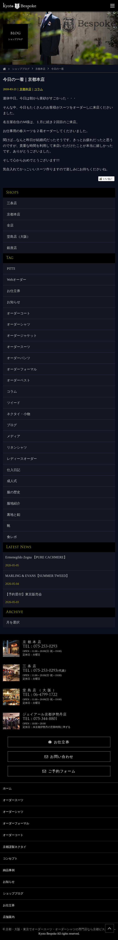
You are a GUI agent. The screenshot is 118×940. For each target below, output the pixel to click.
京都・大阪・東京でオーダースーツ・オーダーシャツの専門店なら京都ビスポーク (59, 929)
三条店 (12, 203)
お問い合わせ (59, 757)
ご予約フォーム (58, 771)
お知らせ (13, 302)
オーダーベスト (18, 380)
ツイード (13, 402)
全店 (10, 225)
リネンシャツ (17, 447)
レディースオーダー (22, 458)
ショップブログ (21, 68)
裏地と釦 (13, 514)
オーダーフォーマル (22, 369)
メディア (13, 436)
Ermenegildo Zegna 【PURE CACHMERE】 (36, 557)
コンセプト (10, 858)
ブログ (12, 425)
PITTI (11, 268)
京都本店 (40, 68)
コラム (38, 89)
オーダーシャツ (18, 324)
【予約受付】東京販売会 (23, 594)
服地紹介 (13, 503)
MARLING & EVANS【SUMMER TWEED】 (37, 576)
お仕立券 (13, 291)
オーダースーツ (18, 347)
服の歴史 (13, 492)
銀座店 (12, 248)
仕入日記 (13, 470)
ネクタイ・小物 (18, 414)
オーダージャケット (22, 335)
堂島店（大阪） (18, 236)
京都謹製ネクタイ (14, 846)
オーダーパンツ (18, 358)
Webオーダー (16, 279)
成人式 (12, 481)
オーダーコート (18, 313)
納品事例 (9, 870)
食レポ (12, 537)
